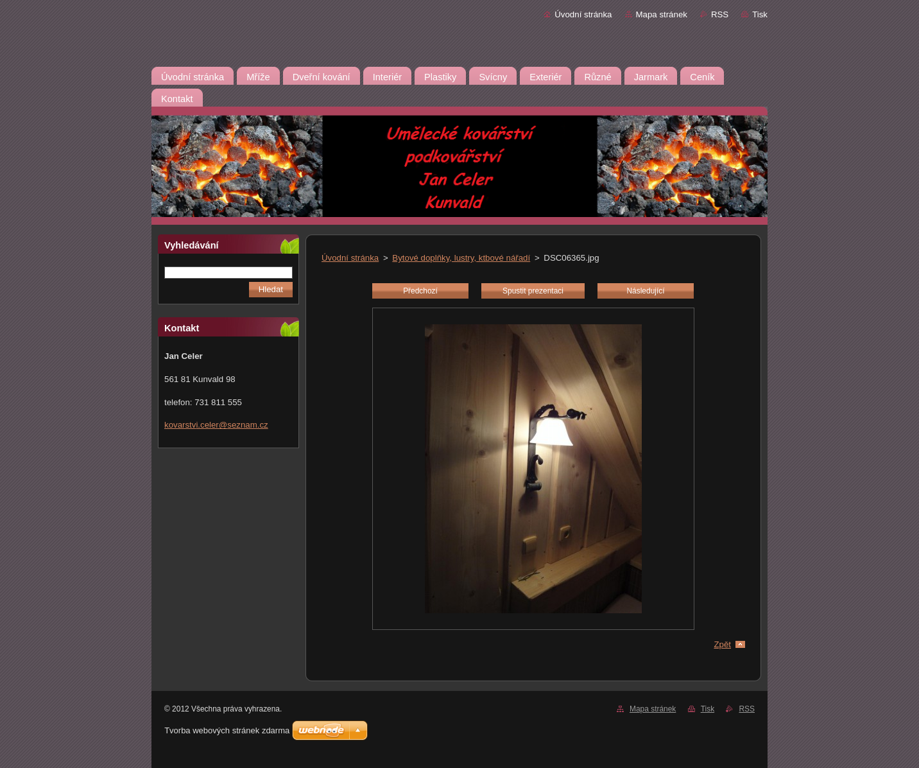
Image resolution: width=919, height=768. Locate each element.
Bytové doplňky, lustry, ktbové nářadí (461, 258)
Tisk (760, 14)
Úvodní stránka (583, 14)
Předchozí (420, 290)
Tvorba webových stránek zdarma (226, 730)
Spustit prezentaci (532, 290)
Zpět (722, 644)
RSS (719, 14)
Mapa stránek (661, 14)
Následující (645, 290)
